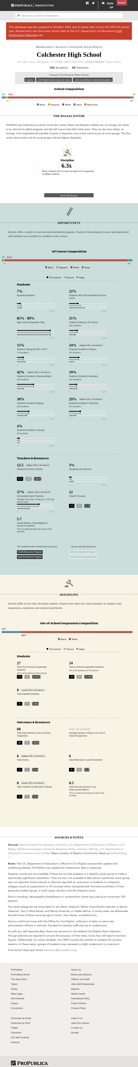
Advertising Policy (81, 992)
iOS (13, 1031)
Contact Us (77, 1021)
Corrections (17, 1001)
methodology (119, 847)
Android (25, 1031)
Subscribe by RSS (21, 1016)
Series (14, 982)
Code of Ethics (79, 997)
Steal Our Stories (81, 1016)
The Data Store (20, 973)
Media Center (79, 987)
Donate (121, 2)
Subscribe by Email (22, 1011)
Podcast (15, 1035)
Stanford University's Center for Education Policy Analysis (52, 842)
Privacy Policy (79, 1001)
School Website (95, 65)
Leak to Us (77, 1011)
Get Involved (18, 992)
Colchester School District (85, 50)
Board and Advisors (82, 968)
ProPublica (17, 963)
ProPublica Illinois (21, 968)
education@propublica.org (60, 944)
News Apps (17, 987)
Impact (15, 997)
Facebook (16, 1026)
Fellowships (89, 977)
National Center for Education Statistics (43, 838)
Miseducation (44, 7)
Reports (75, 982)
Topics (14, 977)
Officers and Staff (81, 973)
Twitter (15, 1021)
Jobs (74, 977)
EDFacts (93, 842)
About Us (76, 963)
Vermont (61, 50)
